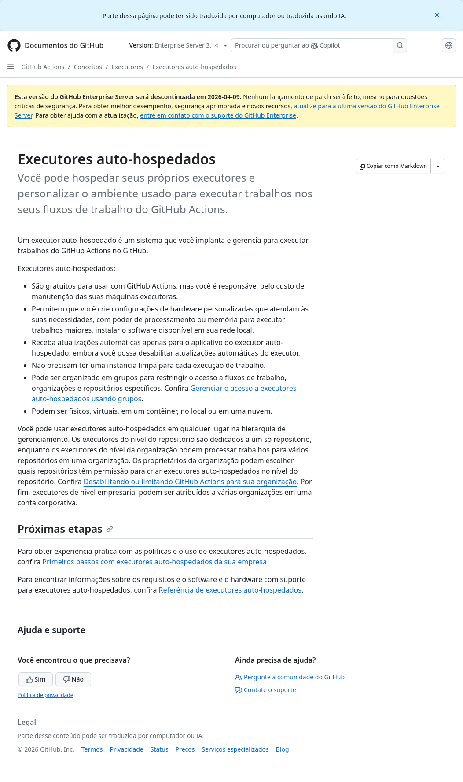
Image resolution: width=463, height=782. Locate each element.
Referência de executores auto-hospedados (230, 590)
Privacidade (126, 749)
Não (73, 679)
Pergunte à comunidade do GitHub (290, 677)
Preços (185, 749)
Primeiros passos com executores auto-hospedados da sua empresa (154, 562)
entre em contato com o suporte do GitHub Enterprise (218, 115)
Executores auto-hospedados (194, 67)
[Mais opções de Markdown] (437, 166)
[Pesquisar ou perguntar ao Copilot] (319, 45)
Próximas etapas (65, 528)
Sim (35, 679)
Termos (92, 749)
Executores (127, 67)
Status (160, 749)
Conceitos (88, 67)
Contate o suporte (265, 690)
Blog (282, 749)
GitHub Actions (42, 67)
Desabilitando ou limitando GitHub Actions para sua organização (190, 481)
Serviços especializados (235, 749)
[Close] (438, 14)
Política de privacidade (45, 695)
